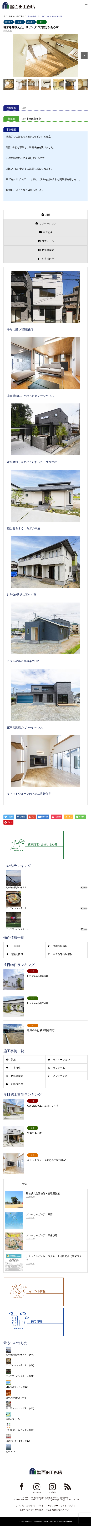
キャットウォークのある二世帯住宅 (29, 794)
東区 (41, 22)
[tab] (45, 214)
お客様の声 (17, 1084)
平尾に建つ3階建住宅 (20, 329)
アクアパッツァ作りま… (17, 908)
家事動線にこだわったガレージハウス (30, 396)
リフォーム (59, 1067)
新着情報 (30, 1505)
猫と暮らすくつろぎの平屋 (23, 528)
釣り (8, 1451)
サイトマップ (66, 1505)
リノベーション (61, 1059)
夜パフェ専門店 (13, 1397)
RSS (67, 1486)
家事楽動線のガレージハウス (25, 727)
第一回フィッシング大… (17, 1408)
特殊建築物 (17, 1075)
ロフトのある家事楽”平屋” (23, 661)
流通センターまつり (15, 1441)
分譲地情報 (17, 954)
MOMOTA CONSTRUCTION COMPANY (40, 1522)
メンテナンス (60, 1075)
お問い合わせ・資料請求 (31, 1510)
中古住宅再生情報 (62, 954)
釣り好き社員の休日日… (17, 887)
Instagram (37, 1486)
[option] (45, 55)
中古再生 (16, 1067)
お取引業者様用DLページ (57, 1510)
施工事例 (30, 22)
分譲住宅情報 (60, 946)
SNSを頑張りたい (14, 1387)
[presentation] (45, 214)
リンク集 (20, 1505)
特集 (24, 1183)
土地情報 (16, 946)
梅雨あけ (10, 1419)
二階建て (8, 22)
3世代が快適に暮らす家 (21, 594)
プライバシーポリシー (47, 1505)
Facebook (21, 1486)
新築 (19, 22)
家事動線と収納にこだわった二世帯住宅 (32, 462)
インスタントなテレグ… (17, 1430)
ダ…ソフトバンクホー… (17, 929)
